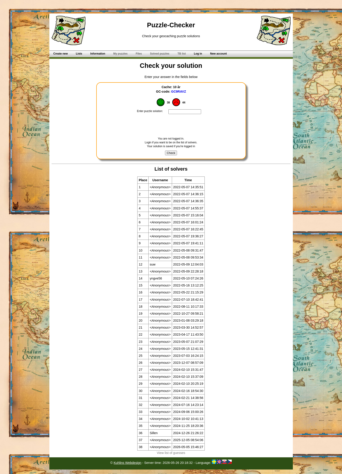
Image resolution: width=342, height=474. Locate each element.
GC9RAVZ (178, 91)
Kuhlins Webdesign (127, 463)
